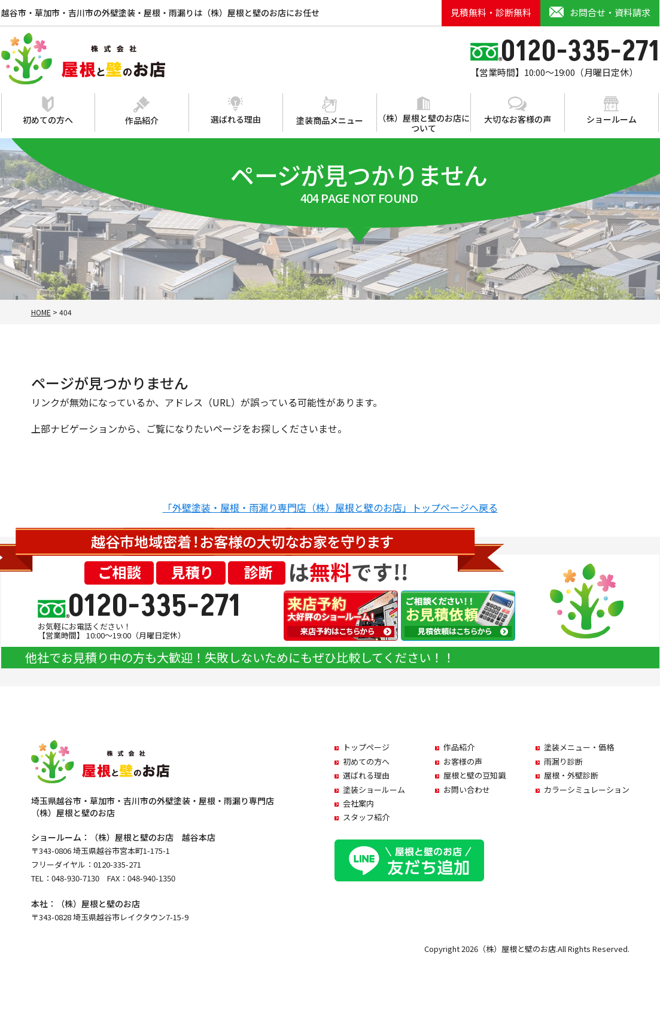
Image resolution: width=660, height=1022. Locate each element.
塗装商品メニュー (329, 111)
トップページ (366, 747)
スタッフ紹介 (366, 817)
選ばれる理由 (236, 110)
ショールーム (611, 110)
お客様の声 (462, 761)
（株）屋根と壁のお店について (424, 115)
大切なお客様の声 (517, 110)
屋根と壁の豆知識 (474, 775)
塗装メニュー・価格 (579, 747)
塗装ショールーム (374, 789)
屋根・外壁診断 (571, 775)
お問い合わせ (466, 789)
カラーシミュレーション (586, 789)
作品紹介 (142, 111)
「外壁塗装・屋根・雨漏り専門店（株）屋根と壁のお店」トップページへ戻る (330, 507)
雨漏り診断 (563, 761)
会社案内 (358, 803)
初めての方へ (48, 111)
